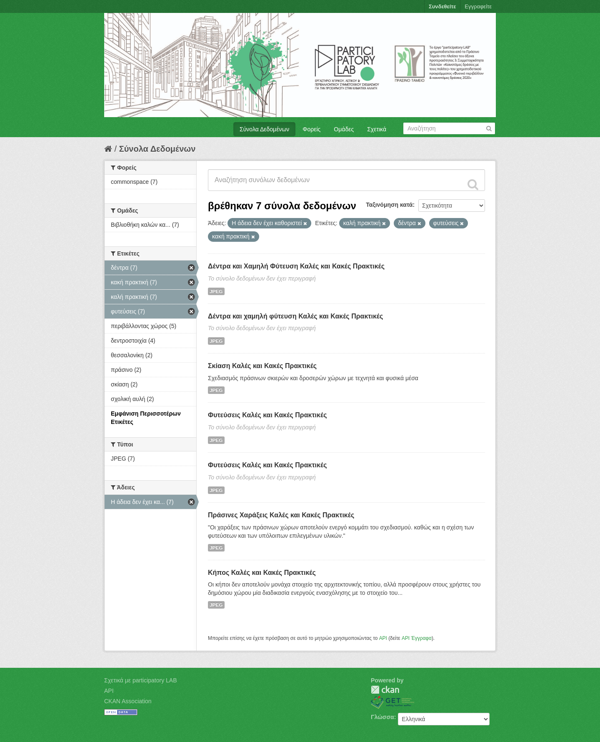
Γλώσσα (382, 717)
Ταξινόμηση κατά (389, 204)
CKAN (385, 689)
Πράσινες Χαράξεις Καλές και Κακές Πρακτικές (281, 515)
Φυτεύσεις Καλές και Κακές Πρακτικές (267, 415)
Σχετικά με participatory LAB (140, 680)
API (383, 638)
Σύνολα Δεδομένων (264, 129)
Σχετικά (376, 129)
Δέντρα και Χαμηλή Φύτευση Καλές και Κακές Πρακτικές (296, 266)
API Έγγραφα (417, 638)
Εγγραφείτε (478, 6)
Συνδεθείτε (442, 6)
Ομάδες (344, 129)
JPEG (216, 291)
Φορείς (311, 129)
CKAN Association (128, 701)
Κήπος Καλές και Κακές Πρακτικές (262, 572)
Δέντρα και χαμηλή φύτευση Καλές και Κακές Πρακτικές (295, 316)
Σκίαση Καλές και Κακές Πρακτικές (262, 365)
